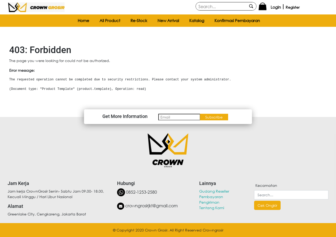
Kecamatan (266, 185)
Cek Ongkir (267, 205)
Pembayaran (211, 196)
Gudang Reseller (214, 191)
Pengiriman (209, 202)
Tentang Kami (211, 207)
